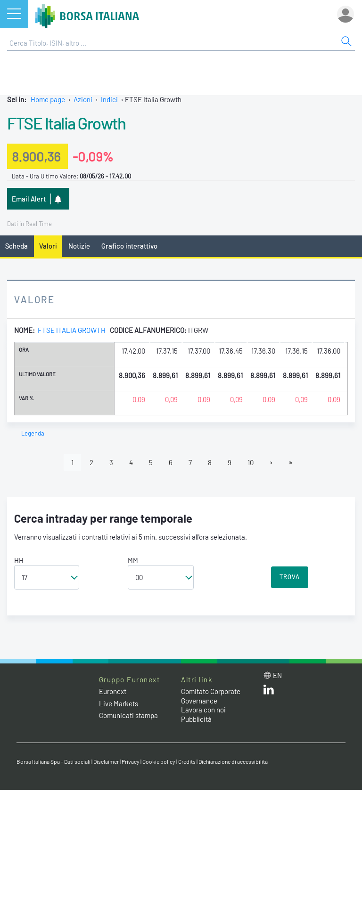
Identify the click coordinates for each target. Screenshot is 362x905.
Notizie (79, 246)
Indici (109, 99)
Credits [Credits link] (187, 761)
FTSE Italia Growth (66, 123)
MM (133, 560)
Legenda (32, 433)
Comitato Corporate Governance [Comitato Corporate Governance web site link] (210, 696)
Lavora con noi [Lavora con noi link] (203, 709)
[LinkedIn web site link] (268, 691)
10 (250, 462)
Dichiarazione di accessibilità (233, 761)
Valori (48, 246)
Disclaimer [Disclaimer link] (106, 761)
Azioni (83, 99)
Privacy (131, 761)
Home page (48, 99)
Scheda (16, 246)
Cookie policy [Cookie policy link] (158, 761)
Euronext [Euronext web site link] (112, 691)
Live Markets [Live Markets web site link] (118, 703)
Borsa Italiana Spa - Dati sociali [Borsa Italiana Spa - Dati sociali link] (53, 761)
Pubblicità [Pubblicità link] (196, 719)
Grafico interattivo (129, 246)
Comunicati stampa (128, 715)
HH (19, 560)
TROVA (290, 577)
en (277, 675)
